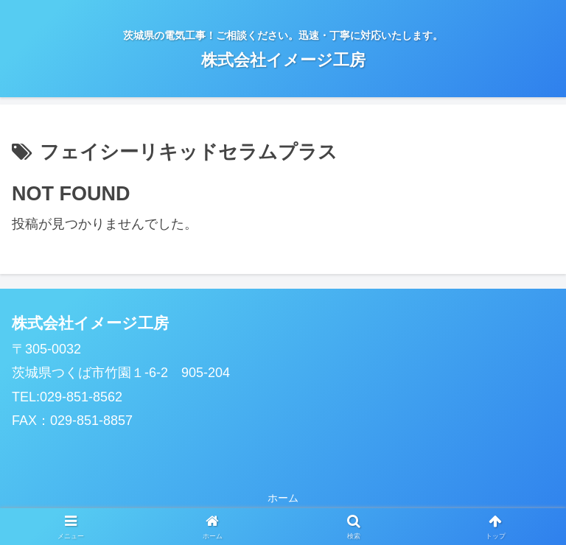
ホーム (283, 498)
